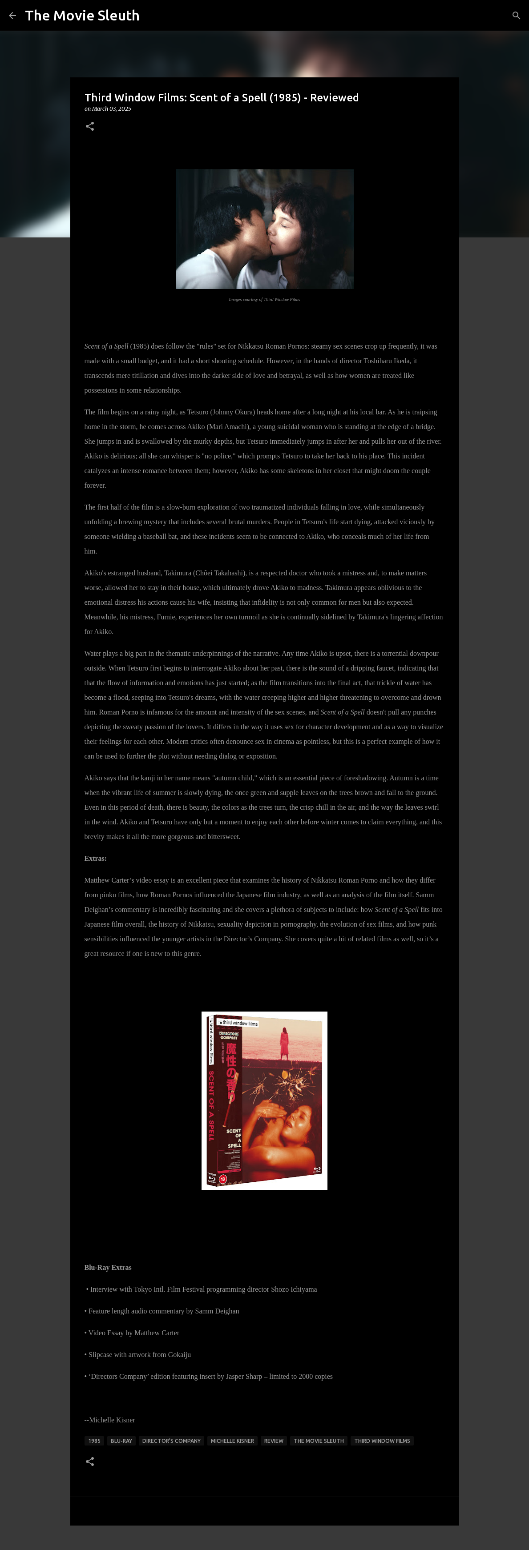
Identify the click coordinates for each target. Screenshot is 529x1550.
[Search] (516, 15)
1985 (94, 1441)
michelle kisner (232, 1441)
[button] (90, 127)
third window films (382, 1441)
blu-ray (121, 1441)
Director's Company (171, 1441)
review (273, 1441)
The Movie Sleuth (82, 15)
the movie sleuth (319, 1441)
